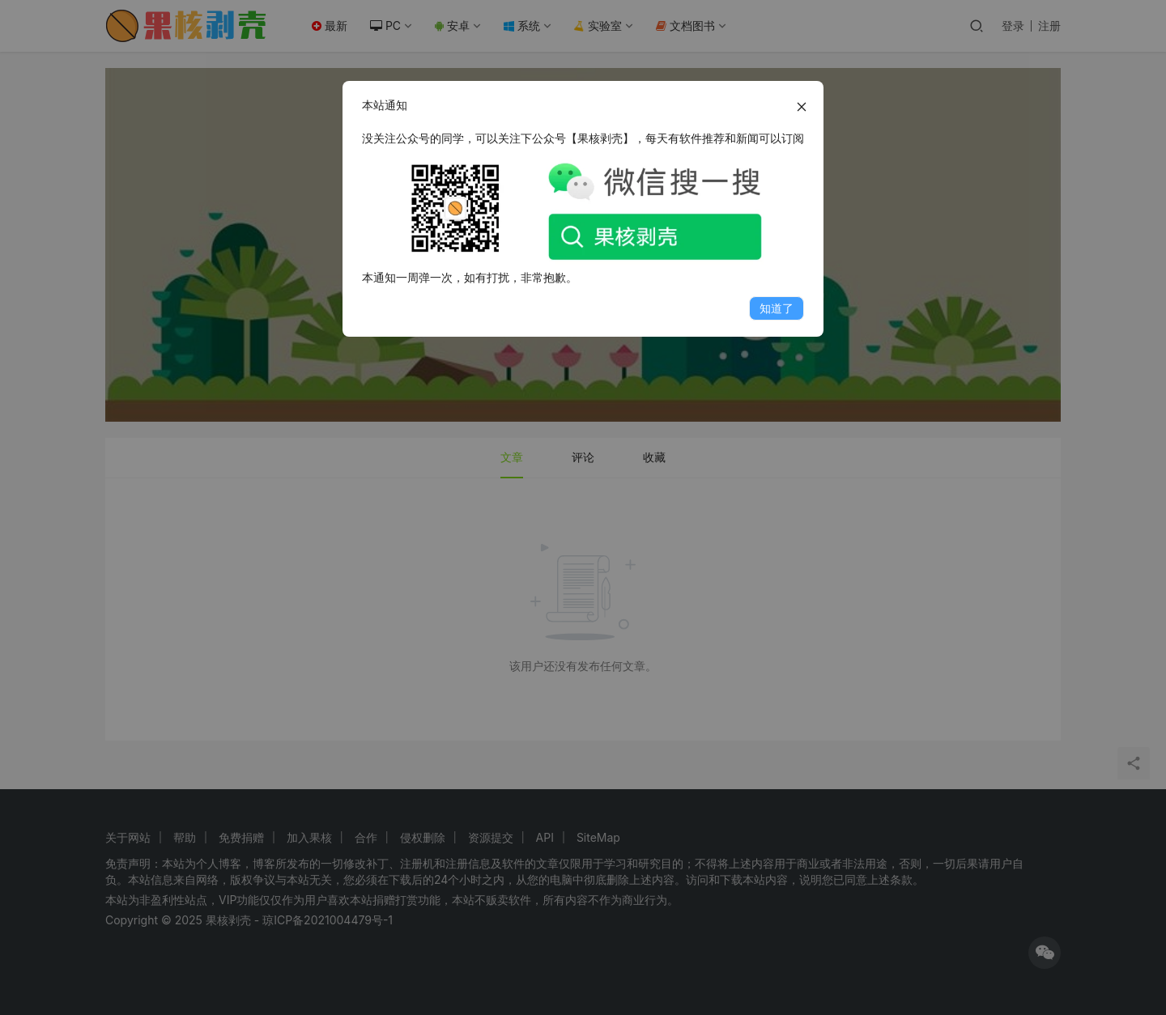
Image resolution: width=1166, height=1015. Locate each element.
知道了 (777, 308)
